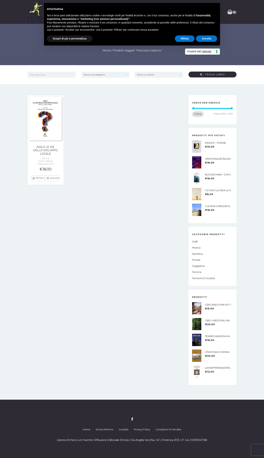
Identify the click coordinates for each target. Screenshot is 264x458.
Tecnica (196, 271)
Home (106, 50)
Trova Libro (212, 74)
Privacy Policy (142, 429)
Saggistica (198, 265)
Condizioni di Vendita (168, 429)
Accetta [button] (206, 38)
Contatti (123, 429)
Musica (196, 247)
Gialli (195, 241)
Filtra (198, 113)
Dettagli (40, 178)
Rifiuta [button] (185, 38)
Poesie (196, 259)
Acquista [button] (54, 178)
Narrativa (197, 253)
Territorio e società (203, 278)
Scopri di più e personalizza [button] (70, 38)
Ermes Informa (104, 429)
